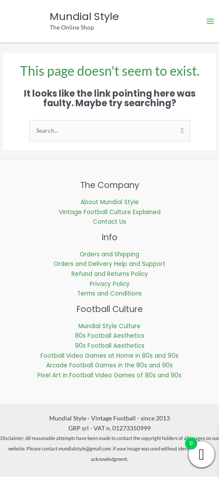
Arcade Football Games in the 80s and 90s (109, 365)
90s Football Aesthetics (110, 346)
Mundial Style (84, 16)
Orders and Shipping (109, 254)
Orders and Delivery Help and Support (109, 264)
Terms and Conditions (109, 293)
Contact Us (109, 222)
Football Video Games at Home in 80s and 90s (109, 356)
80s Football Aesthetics (110, 336)
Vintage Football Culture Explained (110, 212)
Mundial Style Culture (109, 326)
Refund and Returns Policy (109, 274)
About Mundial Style (110, 202)
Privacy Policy (110, 284)
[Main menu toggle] (210, 21)
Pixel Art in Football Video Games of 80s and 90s (109, 375)
